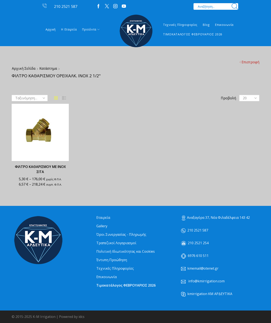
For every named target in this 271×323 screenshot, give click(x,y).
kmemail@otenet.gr (202, 268)
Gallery (101, 226)
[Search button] (235, 6)
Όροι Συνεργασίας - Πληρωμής (121, 234)
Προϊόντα (91, 29)
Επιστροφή (250, 62)
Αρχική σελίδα (23, 68)
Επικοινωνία (224, 25)
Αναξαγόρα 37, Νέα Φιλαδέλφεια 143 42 (216, 217)
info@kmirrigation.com (206, 281)
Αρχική (51, 29)
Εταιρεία (103, 217)
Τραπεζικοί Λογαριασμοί (116, 243)
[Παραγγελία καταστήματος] (30, 98)
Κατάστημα (48, 68)
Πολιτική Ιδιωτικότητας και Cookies (125, 251)
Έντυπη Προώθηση (111, 260)
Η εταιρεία (69, 29)
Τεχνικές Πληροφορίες (180, 25)
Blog (206, 25)
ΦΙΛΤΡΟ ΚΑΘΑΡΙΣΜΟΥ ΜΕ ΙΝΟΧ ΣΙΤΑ (40, 169)
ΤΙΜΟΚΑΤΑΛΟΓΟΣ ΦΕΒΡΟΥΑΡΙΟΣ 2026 (192, 34)
